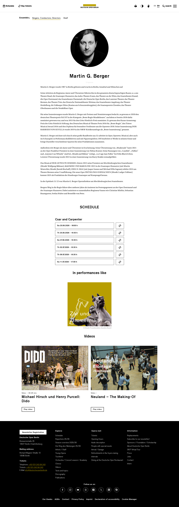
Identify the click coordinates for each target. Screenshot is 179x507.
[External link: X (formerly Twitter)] (101, 489)
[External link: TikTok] (93, 489)
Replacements (132, 436)
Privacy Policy (78, 499)
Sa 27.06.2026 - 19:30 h (67, 240)
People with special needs (101, 446)
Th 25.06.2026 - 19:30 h (67, 233)
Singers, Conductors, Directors (46, 18)
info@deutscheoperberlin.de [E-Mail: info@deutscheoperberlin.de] (36, 470)
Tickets (94, 436)
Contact (130, 460)
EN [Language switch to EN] (158, 6)
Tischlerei (59, 457)
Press (129, 453)
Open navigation (175, 6)
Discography (60, 474)
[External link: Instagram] (70, 489)
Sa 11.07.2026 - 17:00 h (67, 262)
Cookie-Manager (129, 499)
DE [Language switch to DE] (155, 6)
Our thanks (47, 499)
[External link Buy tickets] (25, 6)
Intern (129, 464)
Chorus (58, 464)
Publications (60, 478)
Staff (65, 18)
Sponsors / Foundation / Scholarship (141, 443)
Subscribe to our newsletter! (138, 439)
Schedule (59, 436)
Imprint (89, 499)
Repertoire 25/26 (62, 439)
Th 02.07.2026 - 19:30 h (67, 247)
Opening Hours (97, 439)
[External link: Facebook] (62, 489)
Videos (58, 467)
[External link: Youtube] (78, 489)
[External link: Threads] (85, 489)
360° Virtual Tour (133, 450)
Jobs (129, 457)
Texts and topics (61, 471)
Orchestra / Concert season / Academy (71, 460)
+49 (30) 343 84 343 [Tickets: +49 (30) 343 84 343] (34, 467)
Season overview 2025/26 (66, 443)
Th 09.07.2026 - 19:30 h (67, 255)
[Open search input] (166, 6)
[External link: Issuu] (116, 489)
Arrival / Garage (97, 450)
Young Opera (60, 453)
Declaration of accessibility (107, 499)
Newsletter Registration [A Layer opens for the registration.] (33, 432)
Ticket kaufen (120, 226)
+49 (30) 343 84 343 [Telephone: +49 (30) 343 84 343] (37, 465)
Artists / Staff (60, 450)
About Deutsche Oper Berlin (138, 446)
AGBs (57, 499)
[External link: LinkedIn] (109, 489)
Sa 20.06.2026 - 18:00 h (67, 226)
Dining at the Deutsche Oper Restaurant (107, 460)
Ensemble (24, 18)
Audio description (98, 443)
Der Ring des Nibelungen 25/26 (68, 446)
